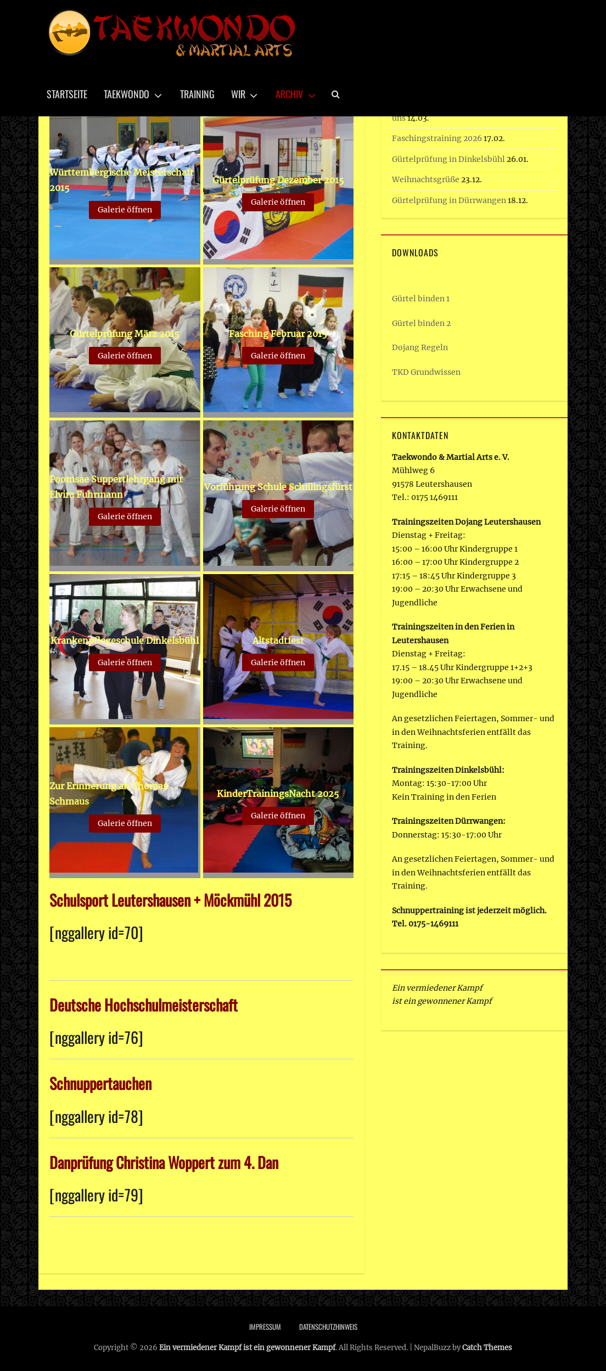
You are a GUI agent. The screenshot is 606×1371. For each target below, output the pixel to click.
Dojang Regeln (420, 347)
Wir (238, 94)
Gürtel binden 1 (421, 299)
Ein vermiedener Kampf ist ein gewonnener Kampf (247, 1347)
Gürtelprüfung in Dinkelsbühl (448, 159)
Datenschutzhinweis (328, 1326)
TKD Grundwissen (426, 372)
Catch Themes (487, 1347)
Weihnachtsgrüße (425, 179)
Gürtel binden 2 (421, 323)
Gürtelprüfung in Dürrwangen (449, 200)
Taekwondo (126, 94)
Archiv (289, 94)
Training (197, 94)
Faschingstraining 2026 (437, 138)
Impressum (265, 1326)
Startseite (67, 94)
